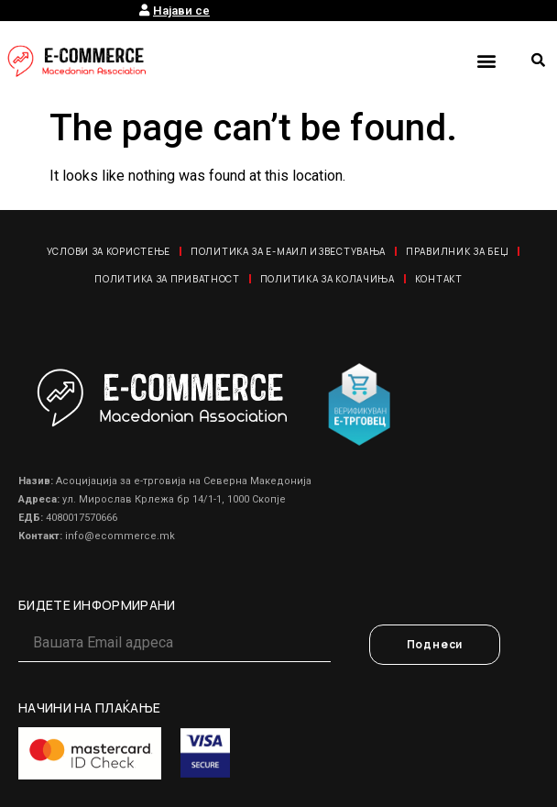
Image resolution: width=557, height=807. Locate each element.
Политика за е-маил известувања (288, 251)
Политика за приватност (166, 278)
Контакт (439, 278)
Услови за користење (108, 251)
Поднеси (435, 644)
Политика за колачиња (327, 278)
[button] (486, 60)
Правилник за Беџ (457, 251)
